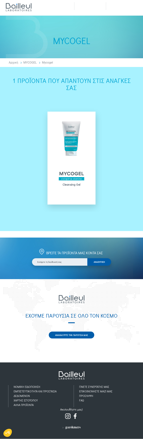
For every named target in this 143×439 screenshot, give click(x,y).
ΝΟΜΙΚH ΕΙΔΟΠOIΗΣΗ (27, 387)
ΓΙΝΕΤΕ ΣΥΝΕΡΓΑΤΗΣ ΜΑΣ (94, 387)
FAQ (81, 400)
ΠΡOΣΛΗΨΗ (86, 396)
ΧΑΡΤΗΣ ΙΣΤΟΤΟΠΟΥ (26, 400)
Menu (122, 6)
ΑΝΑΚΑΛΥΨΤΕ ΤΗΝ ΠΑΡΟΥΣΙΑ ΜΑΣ (71, 335)
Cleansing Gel (71, 184)
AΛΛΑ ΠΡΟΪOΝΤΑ (24, 405)
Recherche (90, 6)
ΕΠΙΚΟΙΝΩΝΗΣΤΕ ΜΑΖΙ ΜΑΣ (95, 391)
